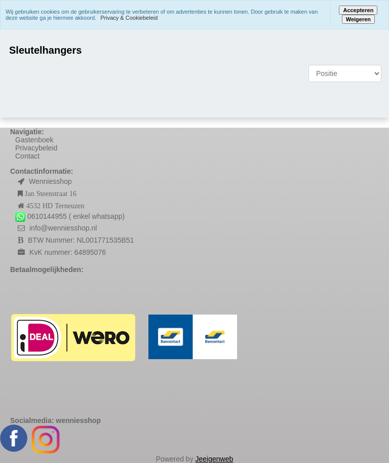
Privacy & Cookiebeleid (129, 18)
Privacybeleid (36, 148)
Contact (27, 156)
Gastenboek (34, 140)
